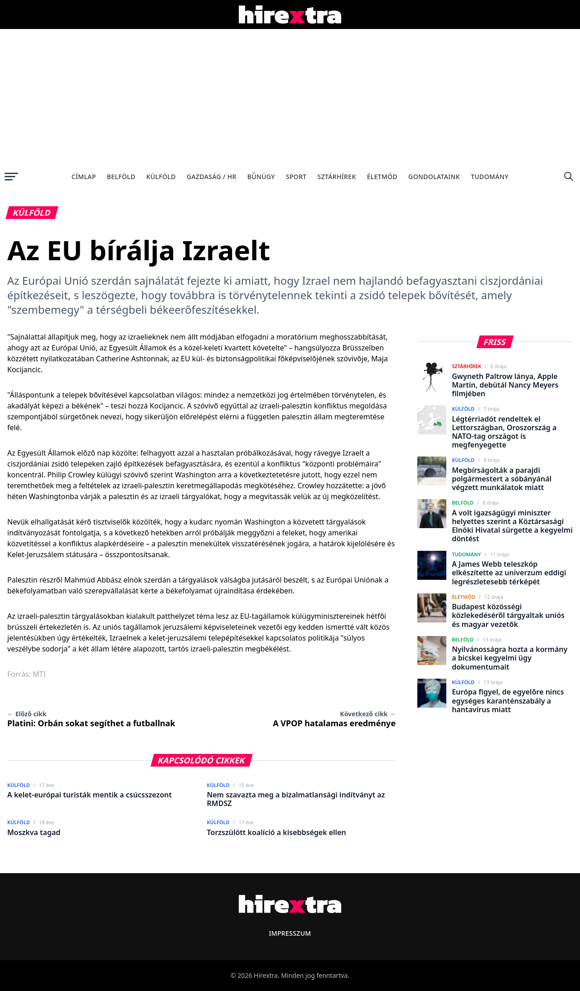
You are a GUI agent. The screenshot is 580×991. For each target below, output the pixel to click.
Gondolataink (434, 176)
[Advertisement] (290, 97)
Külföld (161, 176)
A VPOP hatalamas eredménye (334, 719)
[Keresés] (568, 176)
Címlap (84, 176)
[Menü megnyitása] (11, 176)
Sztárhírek (337, 176)
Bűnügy (261, 176)
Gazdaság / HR (212, 176)
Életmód (382, 176)
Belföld (121, 176)
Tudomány (489, 176)
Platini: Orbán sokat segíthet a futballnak (91, 719)
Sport (296, 176)
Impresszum (290, 933)
